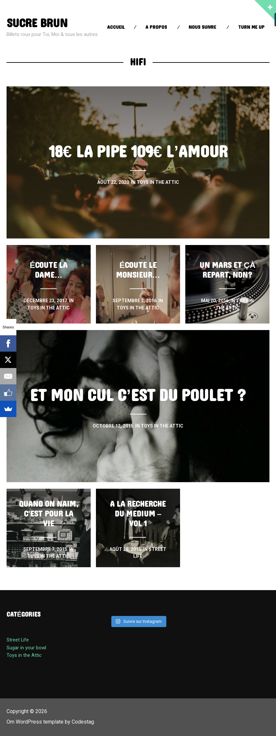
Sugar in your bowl (26, 648)
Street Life (18, 640)
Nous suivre (202, 27)
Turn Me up (251, 27)
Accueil (116, 27)
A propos (156, 27)
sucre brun (37, 23)
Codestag (83, 722)
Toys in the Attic (24, 655)
